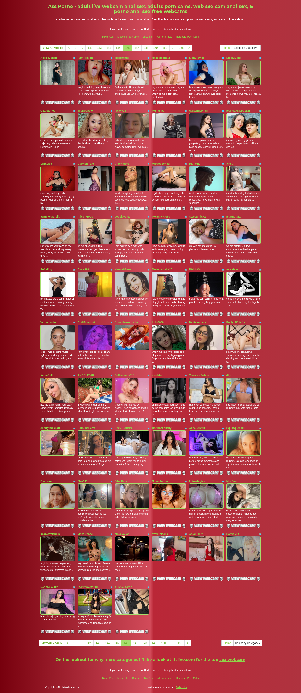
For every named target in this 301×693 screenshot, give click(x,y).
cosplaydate (122, 216)
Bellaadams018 (124, 375)
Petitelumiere (197, 322)
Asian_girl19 (197, 533)
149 (155, 47)
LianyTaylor (196, 57)
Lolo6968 (158, 322)
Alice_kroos (85, 216)
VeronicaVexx (49, 322)
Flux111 (83, 481)
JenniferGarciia (50, 216)
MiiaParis (232, 481)
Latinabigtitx (197, 481)
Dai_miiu (194, 163)
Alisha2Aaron (123, 586)
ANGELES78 (86, 375)
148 (146, 47)
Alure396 (83, 269)
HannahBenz (123, 269)
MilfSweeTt (47, 163)
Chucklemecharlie (126, 322)
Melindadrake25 (162, 269)
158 (181, 47)
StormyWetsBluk (88, 586)
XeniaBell (46, 375)
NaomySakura (49, 586)
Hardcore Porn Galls (187, 36)
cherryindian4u (50, 428)
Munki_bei (158, 110)
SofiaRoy (46, 269)
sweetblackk (160, 533)
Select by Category (246, 47)
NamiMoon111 (161, 57)
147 (136, 47)
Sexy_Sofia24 (123, 428)
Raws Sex (108, 36)
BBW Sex (147, 36)
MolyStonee (85, 533)
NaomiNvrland (161, 481)
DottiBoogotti (86, 322)
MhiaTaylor (122, 533)
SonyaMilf (232, 533)
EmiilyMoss (233, 57)
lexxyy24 (120, 110)
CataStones (47, 110)
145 (118, 47)
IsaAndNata (233, 216)
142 (90, 47)
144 (108, 47)
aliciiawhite (122, 57)
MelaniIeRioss (161, 216)
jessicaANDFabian (238, 110)
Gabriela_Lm (86, 163)
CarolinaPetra (86, 428)
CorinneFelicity (162, 428)
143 (99, 47)
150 (165, 47)
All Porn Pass (164, 36)
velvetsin (232, 269)
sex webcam (232, 659)
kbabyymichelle (50, 533)
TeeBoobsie (85, 110)
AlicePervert (197, 428)
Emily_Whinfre (235, 322)
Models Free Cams (128, 36)
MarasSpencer (161, 163)
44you (230, 375)
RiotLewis (46, 481)
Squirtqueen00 (235, 428)
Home (226, 47)
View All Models (53, 47)
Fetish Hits (181, 687)
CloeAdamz (122, 163)
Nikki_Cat (195, 269)
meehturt (158, 375)
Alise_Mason (48, 57)
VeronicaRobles (199, 375)
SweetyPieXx (197, 216)
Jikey (229, 163)
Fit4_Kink (121, 481)
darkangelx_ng (198, 110)
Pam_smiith (85, 57)
